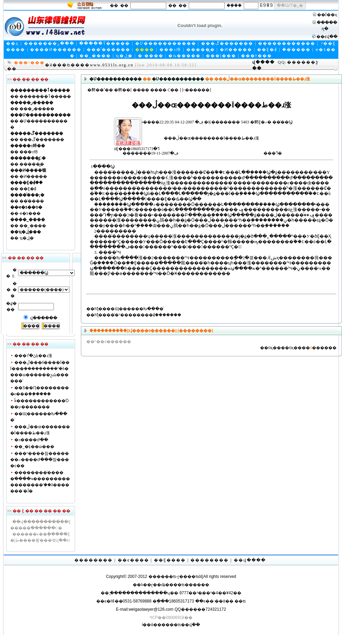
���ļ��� (221, 55)
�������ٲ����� (45, 96)
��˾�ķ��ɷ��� (34, 446)
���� (141, 90)
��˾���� (95, 55)
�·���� (150, 55)
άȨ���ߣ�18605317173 (111, 123)
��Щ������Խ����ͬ (134, 308)
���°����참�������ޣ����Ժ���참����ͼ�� (39, 459)
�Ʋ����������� (165, 43)
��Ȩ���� (170, 560)
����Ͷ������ (56, 49)
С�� (173, 90)
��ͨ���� (296, 49)
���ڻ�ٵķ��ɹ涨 (33, 355)
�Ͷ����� (236, 49)
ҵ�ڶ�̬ (124, 55)
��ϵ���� (133, 560)
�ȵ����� (184, 55)
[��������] (194, 330)
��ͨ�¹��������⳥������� (143, 315)
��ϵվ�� (327, 36)
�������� (93, 560)
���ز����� (36, 108)
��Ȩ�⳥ (267, 49)
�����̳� (200, 49)
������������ (286, 43)
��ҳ (12, 43)
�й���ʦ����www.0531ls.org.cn (89, 65)
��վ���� (250, 560)
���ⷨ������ (108, 49)
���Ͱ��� (256, 55)
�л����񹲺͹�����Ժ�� (31, 439)
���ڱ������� (227, 43)
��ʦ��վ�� (185, 624)
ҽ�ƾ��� (30, 213)
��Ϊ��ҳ (327, 14)
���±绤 (170, 49)
